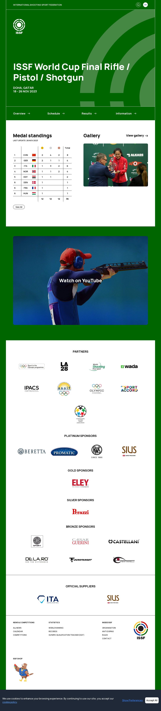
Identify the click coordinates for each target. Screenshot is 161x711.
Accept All (151, 700)
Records (53, 631)
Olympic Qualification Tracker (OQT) (66, 635)
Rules (105, 635)
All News (17, 628)
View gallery (137, 135)
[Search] (138, 4)
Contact (106, 638)
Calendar (18, 631)
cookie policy (9, 702)
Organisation (109, 628)
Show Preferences (132, 700)
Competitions (20, 635)
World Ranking (56, 628)
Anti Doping (108, 631)
